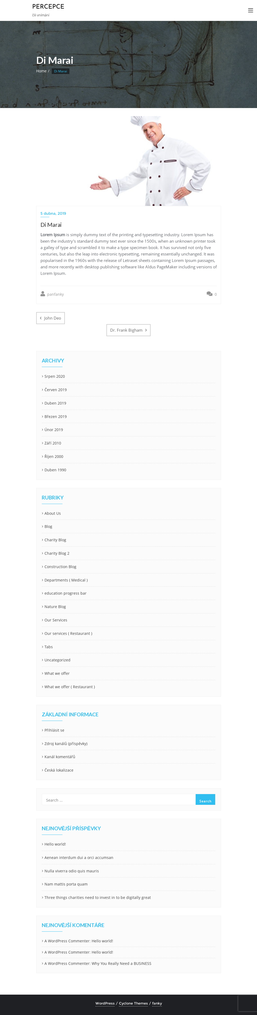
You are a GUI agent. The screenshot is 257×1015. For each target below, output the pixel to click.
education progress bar (65, 593)
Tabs (48, 646)
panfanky (52, 294)
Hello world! (55, 844)
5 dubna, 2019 (53, 213)
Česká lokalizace (58, 770)
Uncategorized (57, 659)
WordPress (105, 1003)
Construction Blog (60, 566)
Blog (48, 526)
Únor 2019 (53, 429)
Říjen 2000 (53, 456)
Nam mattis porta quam (66, 884)
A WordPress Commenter (67, 940)
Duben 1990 (55, 469)
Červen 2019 (55, 389)
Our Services (55, 620)
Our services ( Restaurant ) (68, 633)
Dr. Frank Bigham (126, 330)
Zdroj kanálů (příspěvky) (65, 743)
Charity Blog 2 (56, 553)
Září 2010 (52, 443)
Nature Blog (55, 606)
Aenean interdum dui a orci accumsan (78, 857)
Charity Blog (55, 539)
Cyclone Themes (133, 1003)
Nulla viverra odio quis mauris (71, 870)
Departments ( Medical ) (66, 580)
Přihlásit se (54, 730)
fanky (157, 1003)
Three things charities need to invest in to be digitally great (97, 897)
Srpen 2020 (54, 376)
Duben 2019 (55, 403)
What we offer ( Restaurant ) (69, 686)
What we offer (57, 673)
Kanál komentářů (59, 756)
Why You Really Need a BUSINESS (121, 963)
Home (41, 70)
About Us (52, 513)
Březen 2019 (55, 416)
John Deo (52, 318)
